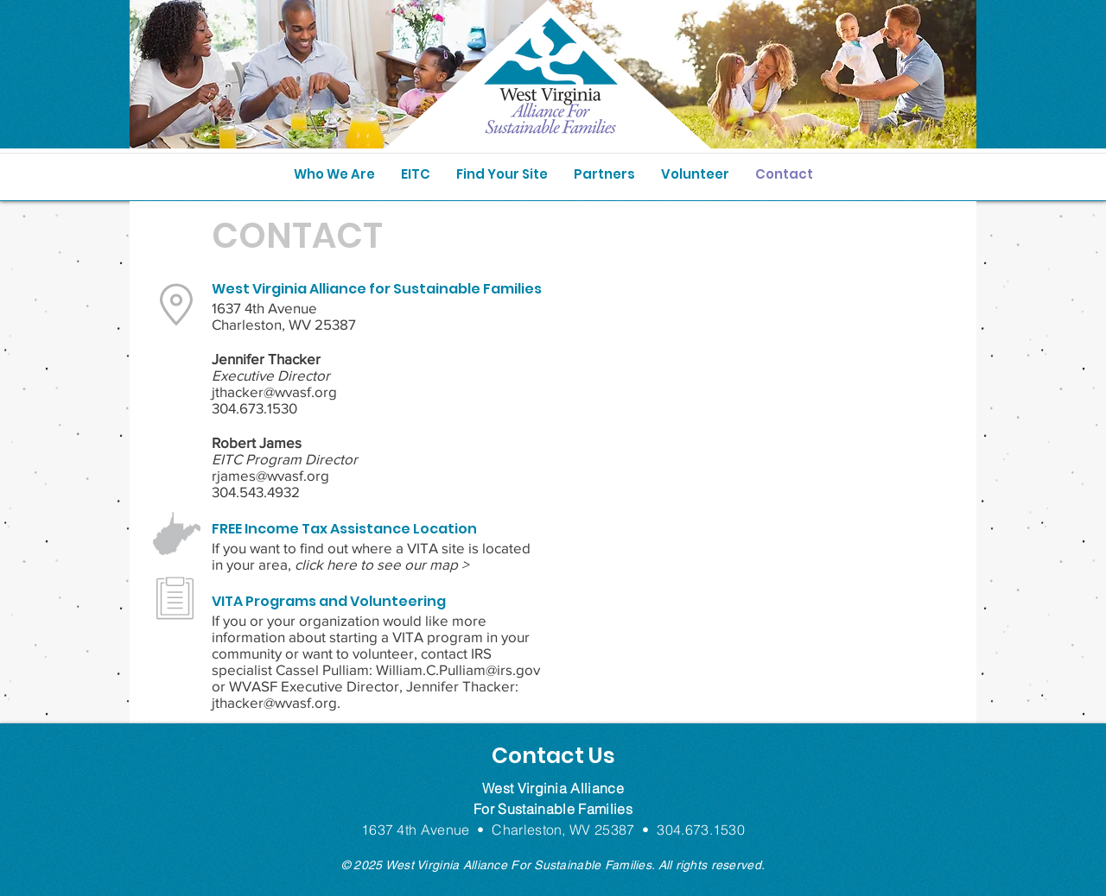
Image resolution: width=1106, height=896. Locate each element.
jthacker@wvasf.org (274, 391)
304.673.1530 (254, 408)
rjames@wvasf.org (270, 475)
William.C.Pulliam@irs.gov (458, 669)
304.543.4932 (256, 491)
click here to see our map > (381, 564)
